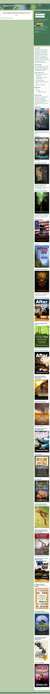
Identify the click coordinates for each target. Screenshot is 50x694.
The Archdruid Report (12, 6)
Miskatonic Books (43, 100)
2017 (37, 89)
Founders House (43, 99)
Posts (37, 14)
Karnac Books (37, 100)
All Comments (38, 16)
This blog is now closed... (41, 91)
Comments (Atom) (9, 17)
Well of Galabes (42, 70)
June (38, 90)
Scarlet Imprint (37, 102)
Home (16, 15)
